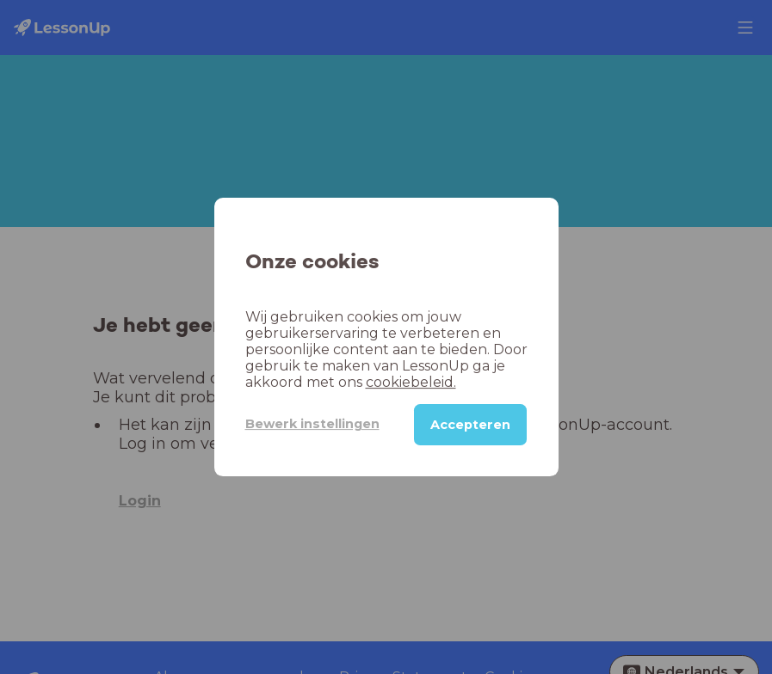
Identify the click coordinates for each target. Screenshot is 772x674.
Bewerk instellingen (312, 424)
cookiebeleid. (411, 382)
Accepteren (470, 424)
